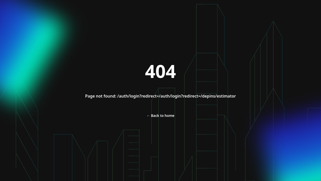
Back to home (160, 115)
